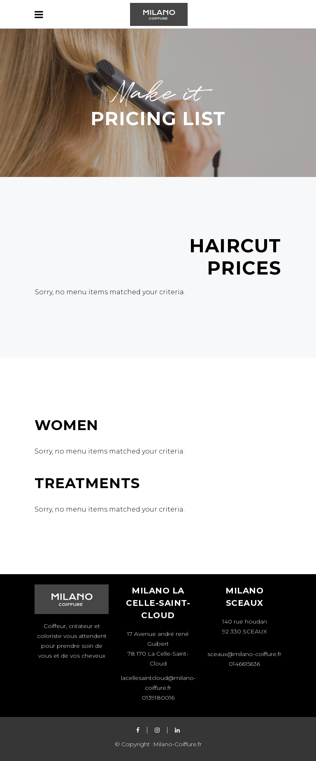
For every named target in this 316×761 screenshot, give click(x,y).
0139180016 (158, 697)
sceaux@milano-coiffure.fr (244, 654)
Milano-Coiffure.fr (176, 744)
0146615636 (244, 664)
